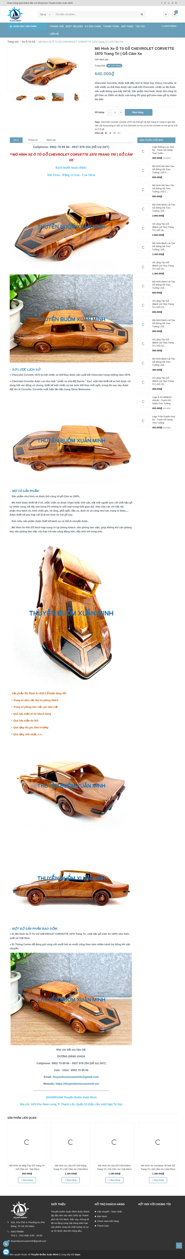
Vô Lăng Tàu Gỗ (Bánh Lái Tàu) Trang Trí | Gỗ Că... (163, 227)
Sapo (77, 1254)
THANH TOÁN (111, 26)
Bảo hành (102, 1216)
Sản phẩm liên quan (21, 1117)
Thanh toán (103, 1225)
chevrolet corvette (109, 122)
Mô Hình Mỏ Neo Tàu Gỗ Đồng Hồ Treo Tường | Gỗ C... (163, 169)
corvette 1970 (125, 122)
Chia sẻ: (99, 133)
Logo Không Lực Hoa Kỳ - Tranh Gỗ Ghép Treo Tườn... (163, 150)
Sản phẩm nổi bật (151, 140)
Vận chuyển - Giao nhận (109, 1211)
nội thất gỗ (138, 122)
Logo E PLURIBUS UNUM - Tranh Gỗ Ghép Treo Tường (162, 400)
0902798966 (170, 26)
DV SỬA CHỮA (93, 26)
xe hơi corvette (153, 125)
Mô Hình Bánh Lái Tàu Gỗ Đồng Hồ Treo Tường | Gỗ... (163, 207)
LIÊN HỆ (54, 33)
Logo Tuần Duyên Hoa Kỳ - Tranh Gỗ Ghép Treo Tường (163, 419)
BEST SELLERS (74, 26)
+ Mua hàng (27, 1180)
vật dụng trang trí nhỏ (109, 125)
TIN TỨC (140, 26)
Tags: (98, 122)
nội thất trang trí (151, 122)
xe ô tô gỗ (99, 129)
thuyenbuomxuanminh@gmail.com (28, 1241)
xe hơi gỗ (166, 125)
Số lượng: (100, 112)
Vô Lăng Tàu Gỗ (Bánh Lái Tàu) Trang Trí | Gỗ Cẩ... (163, 304)
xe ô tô (174, 125)
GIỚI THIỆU (127, 26)
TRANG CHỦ (57, 26)
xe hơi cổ (141, 125)
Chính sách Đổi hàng (108, 1221)
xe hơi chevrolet (128, 125)
